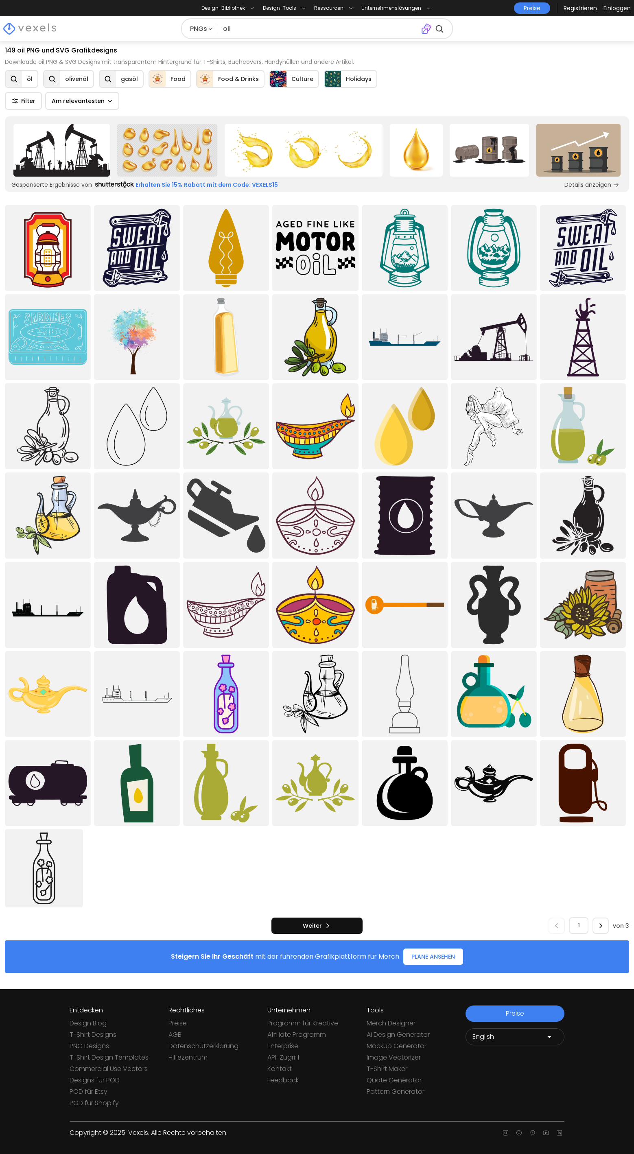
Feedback (283, 1080)
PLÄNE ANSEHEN (433, 957)
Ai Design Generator (398, 1034)
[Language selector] (514, 1037)
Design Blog (88, 1023)
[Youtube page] (546, 1133)
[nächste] (317, 926)
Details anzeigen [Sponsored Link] (591, 185)
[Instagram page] (506, 1133)
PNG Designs (89, 1046)
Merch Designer (391, 1023)
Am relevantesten (82, 101)
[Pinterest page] (532, 1133)
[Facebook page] (519, 1133)
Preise (177, 1023)
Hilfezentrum (188, 1057)
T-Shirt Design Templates (109, 1057)
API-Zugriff (283, 1057)
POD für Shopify (94, 1103)
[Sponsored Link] (61, 150)
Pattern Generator (395, 1091)
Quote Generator (394, 1080)
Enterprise (282, 1046)
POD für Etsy (88, 1091)
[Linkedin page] (559, 1133)
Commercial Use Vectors (109, 1068)
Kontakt (279, 1068)
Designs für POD (95, 1080)
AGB (174, 1034)
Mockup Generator (396, 1046)
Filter (23, 101)
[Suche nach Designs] (319, 29)
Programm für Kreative (302, 1023)
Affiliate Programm (296, 1034)
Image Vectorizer (394, 1057)
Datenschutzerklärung (203, 1046)
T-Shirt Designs (93, 1034)
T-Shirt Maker (387, 1068)
